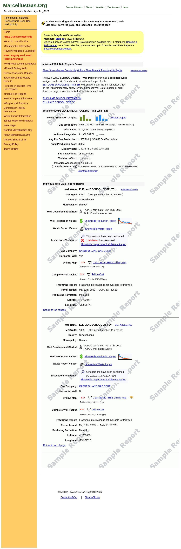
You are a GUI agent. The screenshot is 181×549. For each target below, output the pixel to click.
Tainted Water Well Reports (18, 120)
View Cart (100, 7)
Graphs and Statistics (16, 103)
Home (125, 7)
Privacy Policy (11, 144)
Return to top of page (54, 310)
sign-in (60, 38)
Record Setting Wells (16, 68)
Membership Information (17, 46)
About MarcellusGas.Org (17, 134)
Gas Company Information (18, 98)
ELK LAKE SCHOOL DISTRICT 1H (61, 84)
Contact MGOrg (69, 497)
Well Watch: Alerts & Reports (20, 63)
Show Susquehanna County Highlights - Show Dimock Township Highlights (82, 70)
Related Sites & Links (15, 139)
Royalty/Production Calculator (19, 50)
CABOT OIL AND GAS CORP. (95, 250)
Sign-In (89, 7)
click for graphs (118, 117)
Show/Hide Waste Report (98, 228)
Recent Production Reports (18, 73)
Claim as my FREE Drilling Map (109, 262)
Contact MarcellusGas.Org (18, 130)
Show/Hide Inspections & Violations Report (103, 244)
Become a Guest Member (57, 48)
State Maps (10, 125)
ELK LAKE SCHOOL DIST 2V (59, 102)
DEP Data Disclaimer (88, 171)
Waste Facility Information (17, 116)
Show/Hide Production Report (100, 220)
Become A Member (74, 7)
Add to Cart (98, 274)
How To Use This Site (16, 41)
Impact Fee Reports (15, 93)
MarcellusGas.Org (25, 5)
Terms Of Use (11, 149)
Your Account (114, 7)
